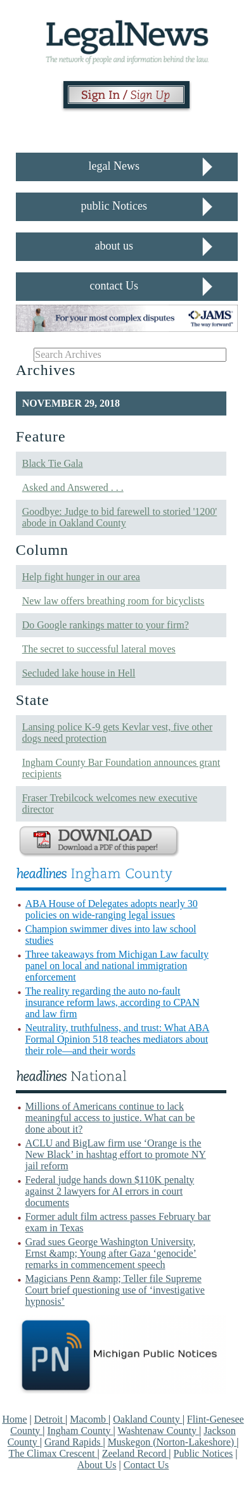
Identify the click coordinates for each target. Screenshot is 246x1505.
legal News (114, 166)
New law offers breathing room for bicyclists (113, 600)
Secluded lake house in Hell (79, 673)
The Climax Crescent (52, 1453)
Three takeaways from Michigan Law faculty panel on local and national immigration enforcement (117, 965)
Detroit (49, 1419)
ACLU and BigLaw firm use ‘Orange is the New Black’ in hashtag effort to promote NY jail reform (115, 1154)
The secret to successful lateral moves (99, 649)
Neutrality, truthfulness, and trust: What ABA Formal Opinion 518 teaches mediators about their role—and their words (117, 1039)
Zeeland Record (135, 1453)
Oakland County (147, 1419)
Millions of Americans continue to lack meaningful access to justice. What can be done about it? (110, 1117)
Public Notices (203, 1453)
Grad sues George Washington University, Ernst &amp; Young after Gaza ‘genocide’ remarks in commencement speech (111, 1253)
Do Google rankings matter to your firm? (105, 624)
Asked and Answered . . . (73, 487)
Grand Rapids (73, 1442)
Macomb (89, 1419)
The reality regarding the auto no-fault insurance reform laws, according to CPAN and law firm (112, 1002)
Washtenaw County (157, 1430)
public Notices (114, 206)
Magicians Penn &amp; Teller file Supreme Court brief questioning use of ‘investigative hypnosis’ (115, 1290)
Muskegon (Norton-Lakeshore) (172, 1442)
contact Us (114, 285)
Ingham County (80, 1430)
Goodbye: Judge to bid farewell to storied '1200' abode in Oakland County (119, 517)
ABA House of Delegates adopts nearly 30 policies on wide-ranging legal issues (111, 909)
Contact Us (146, 1464)
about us (114, 245)
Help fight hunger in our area (81, 576)
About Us (97, 1464)
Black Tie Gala (52, 463)
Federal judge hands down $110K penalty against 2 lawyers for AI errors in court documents (109, 1191)
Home (14, 1419)
